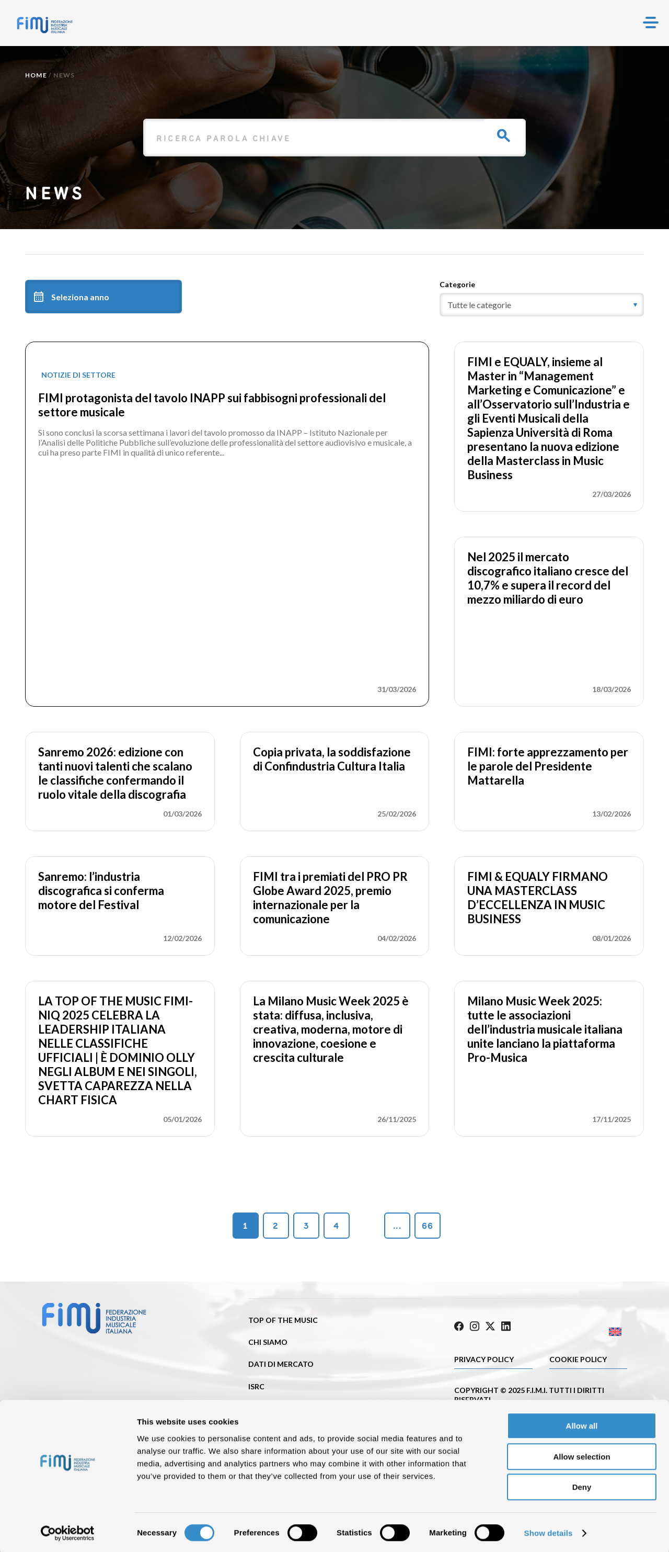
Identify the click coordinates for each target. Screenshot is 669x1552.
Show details (548, 1531)
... (397, 1225)
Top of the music (283, 1320)
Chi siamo (267, 1342)
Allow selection (581, 1455)
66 (427, 1225)
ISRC (256, 1386)
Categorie (457, 284)
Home (36, 75)
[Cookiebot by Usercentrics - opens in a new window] (67, 1531)
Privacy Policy (484, 1356)
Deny (582, 1485)
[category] (542, 304)
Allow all (582, 1424)
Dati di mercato (281, 1364)
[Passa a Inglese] (584, 1329)
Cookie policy (578, 1356)
